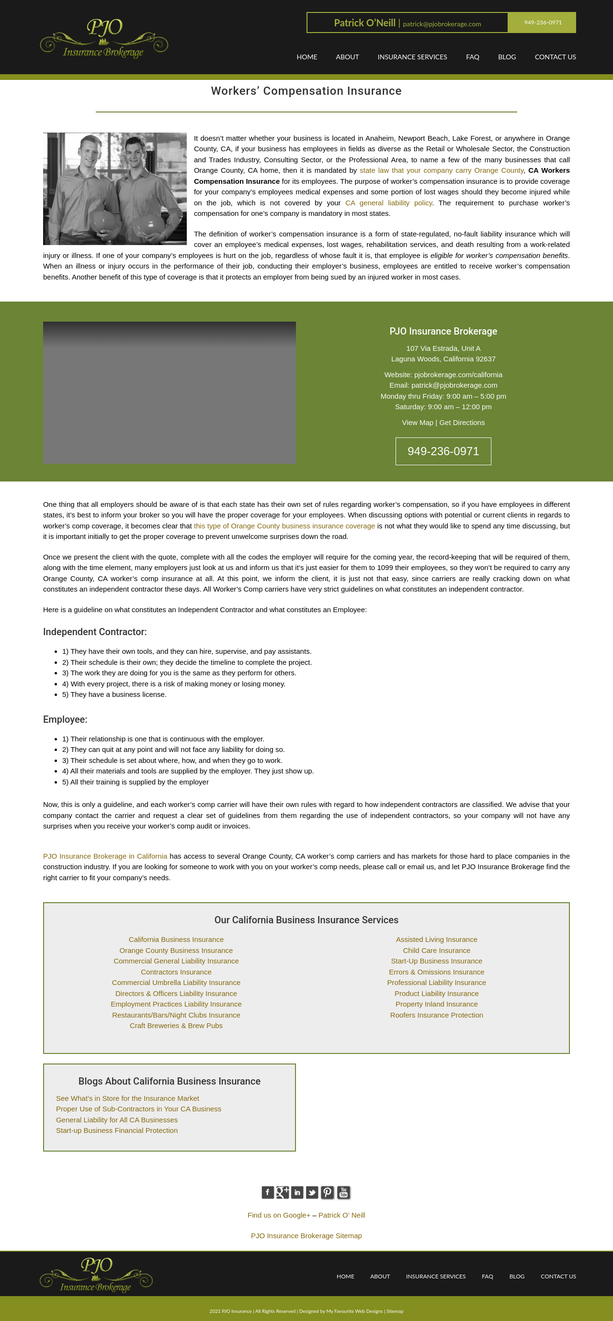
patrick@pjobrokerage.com (442, 24)
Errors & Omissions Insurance (436, 972)
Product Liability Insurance (437, 993)
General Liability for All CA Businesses (117, 1120)
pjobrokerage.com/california (458, 374)
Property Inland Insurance (437, 1004)
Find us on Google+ (279, 1215)
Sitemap (394, 1311)
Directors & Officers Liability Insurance (176, 993)
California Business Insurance (176, 939)
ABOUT (347, 57)
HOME (307, 57)
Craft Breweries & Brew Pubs (176, 1025)
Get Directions (462, 422)
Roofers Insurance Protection (436, 1015)
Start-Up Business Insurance (437, 961)
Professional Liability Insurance (437, 982)
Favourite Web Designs (358, 1311)
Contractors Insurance (176, 972)
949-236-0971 (443, 451)
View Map (418, 422)
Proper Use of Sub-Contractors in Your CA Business (138, 1109)
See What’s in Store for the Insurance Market (127, 1098)
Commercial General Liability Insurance (176, 961)
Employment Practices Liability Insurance (176, 1004)
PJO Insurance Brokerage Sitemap (306, 1235)
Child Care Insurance (437, 950)
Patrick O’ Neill (341, 1215)
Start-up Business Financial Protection (117, 1130)
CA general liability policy (388, 203)
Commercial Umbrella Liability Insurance (176, 982)
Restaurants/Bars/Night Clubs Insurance (176, 1015)
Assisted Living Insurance (436, 939)
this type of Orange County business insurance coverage (284, 526)
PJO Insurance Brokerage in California (105, 856)
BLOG (507, 57)
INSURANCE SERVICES (412, 57)
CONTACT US (555, 57)
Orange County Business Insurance (176, 950)
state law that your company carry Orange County (441, 170)
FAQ (472, 57)
